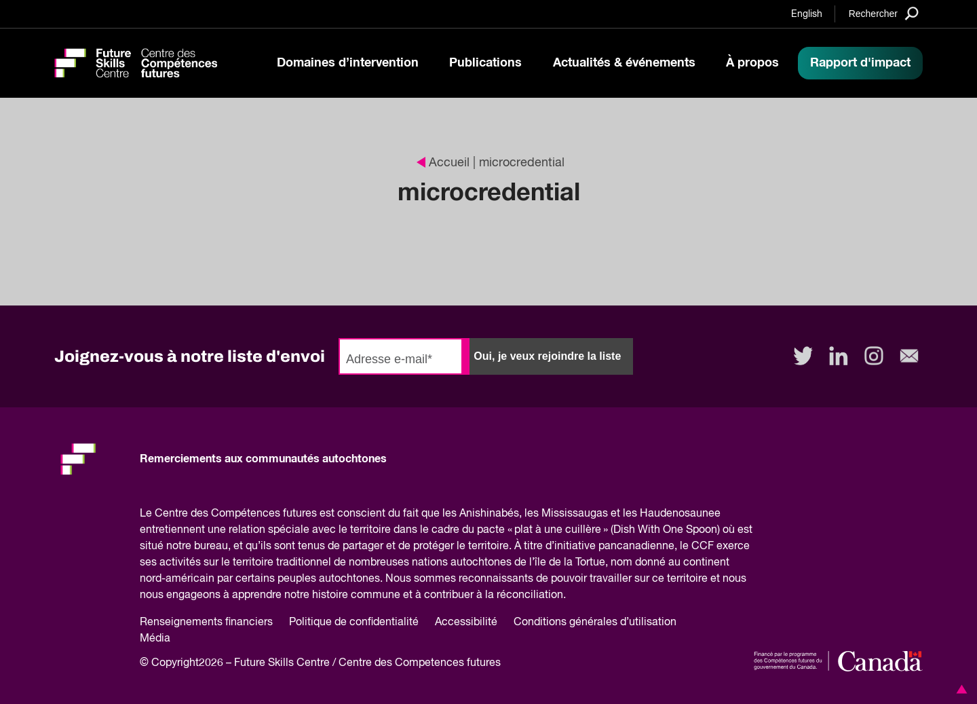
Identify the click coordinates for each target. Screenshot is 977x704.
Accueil (443, 163)
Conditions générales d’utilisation (595, 622)
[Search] (884, 13)
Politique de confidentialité (354, 622)
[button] (959, 689)
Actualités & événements (624, 63)
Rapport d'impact (860, 63)
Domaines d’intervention (348, 63)
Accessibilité (466, 622)
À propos (752, 63)
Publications (485, 63)
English (806, 14)
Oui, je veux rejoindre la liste (547, 356)
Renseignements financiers (206, 622)
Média (155, 638)
